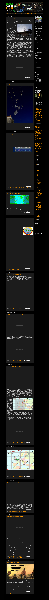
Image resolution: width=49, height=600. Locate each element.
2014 (36, 164)
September (38, 171)
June (37, 175)
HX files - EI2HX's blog (38, 125)
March (38, 179)
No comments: (21, 212)
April (37, 178)
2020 (36, 160)
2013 (36, 165)
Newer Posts (9, 596)
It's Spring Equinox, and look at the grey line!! (15, 193)
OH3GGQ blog (37, 129)
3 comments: (21, 77)
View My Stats (37, 151)
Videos (25, 13)
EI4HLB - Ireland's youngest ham (37, 114)
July (37, 174)
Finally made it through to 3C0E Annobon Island (15, 516)
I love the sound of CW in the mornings (13, 562)
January (38, 216)
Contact (35, 13)
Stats (28, 13)
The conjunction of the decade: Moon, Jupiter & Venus (16, 84)
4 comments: (21, 127)
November (38, 169)
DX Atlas (16, 207)
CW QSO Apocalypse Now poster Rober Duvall (15, 593)
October (38, 170)
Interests (31, 13)
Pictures (21, 13)
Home (7, 13)
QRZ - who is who (37, 132)
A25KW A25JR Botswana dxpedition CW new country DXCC (17, 309)
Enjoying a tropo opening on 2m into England (14, 448)
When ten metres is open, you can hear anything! (15, 482)
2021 (36, 159)
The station (16, 13)
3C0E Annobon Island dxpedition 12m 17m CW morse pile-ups (18, 557)
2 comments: (21, 591)
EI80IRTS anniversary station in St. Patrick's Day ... (39, 198)
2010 (36, 219)
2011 (36, 218)
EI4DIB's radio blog (37, 112)
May (37, 176)
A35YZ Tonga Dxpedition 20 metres (14, 269)
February (38, 215)
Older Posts (30, 596)
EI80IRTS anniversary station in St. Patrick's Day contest (16, 314)
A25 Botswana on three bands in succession (14, 274)
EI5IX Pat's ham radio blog (38, 117)
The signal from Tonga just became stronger (14, 219)
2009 (36, 220)
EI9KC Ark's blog (37, 121)
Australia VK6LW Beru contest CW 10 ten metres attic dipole (17, 511)
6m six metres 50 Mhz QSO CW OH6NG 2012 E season (17, 443)
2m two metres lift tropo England (13, 477)
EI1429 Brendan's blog (38, 111)
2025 (36, 155)
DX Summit (36, 108)
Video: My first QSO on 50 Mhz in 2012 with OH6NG (16, 366)
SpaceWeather (37, 135)
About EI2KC (12, 13)
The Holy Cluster (37, 126)
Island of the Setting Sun (38, 143)
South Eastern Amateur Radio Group (38, 134)
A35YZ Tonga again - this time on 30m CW (14, 134)
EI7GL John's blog (37, 120)
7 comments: (21, 442)
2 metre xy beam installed (11, 18)
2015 (36, 163)
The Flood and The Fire (38, 148)
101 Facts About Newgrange (37, 145)
